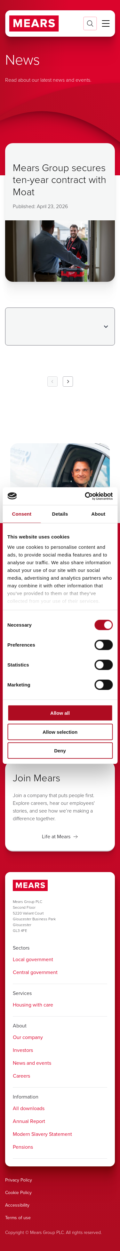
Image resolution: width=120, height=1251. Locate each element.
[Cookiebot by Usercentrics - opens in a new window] (85, 496)
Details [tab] (60, 514)
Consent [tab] (21, 514)
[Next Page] (68, 381)
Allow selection (60, 731)
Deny (60, 750)
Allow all (60, 713)
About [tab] (98, 514)
